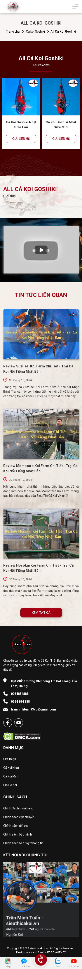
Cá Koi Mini (10, 776)
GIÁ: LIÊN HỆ (21, 138)
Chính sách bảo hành (17, 834)
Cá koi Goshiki (35, 31)
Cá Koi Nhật (11, 767)
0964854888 (19, 693)
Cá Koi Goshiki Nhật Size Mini (61, 124)
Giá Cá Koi (10, 785)
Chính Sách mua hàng (18, 808)
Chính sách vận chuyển (19, 817)
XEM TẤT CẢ (41, 613)
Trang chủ (13, 31)
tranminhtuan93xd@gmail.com (33, 709)
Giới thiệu (9, 759)
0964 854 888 (20, 701)
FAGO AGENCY (56, 952)
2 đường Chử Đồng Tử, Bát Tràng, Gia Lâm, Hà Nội (44, 683)
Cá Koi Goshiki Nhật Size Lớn (21, 124)
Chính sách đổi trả (15, 825)
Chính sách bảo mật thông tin (23, 843)
